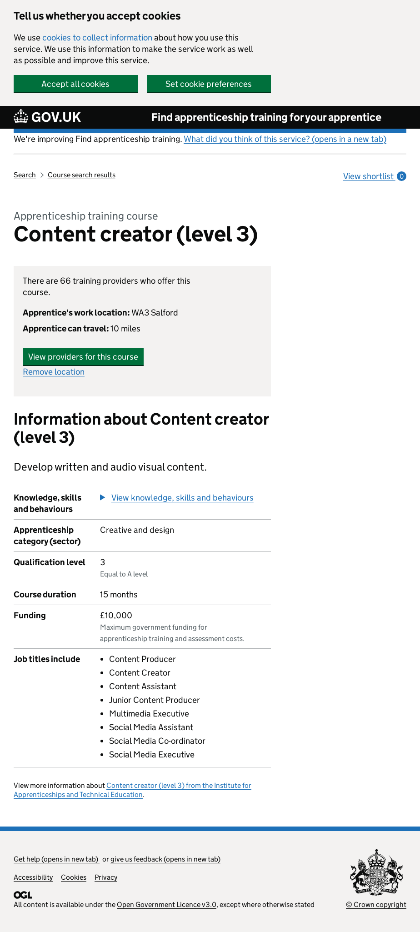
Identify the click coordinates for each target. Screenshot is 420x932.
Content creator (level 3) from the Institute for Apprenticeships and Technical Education (132, 790)
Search (25, 174)
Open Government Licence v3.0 (166, 904)
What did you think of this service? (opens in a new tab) (285, 139)
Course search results (81, 174)
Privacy (106, 877)
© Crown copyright (376, 904)
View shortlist (374, 176)
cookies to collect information (97, 37)
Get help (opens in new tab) (57, 859)
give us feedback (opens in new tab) (165, 859)
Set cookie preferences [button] (208, 84)
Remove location (54, 371)
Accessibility (33, 877)
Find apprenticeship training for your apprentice (266, 117)
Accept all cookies (75, 84)
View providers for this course (83, 356)
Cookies (73, 877)
